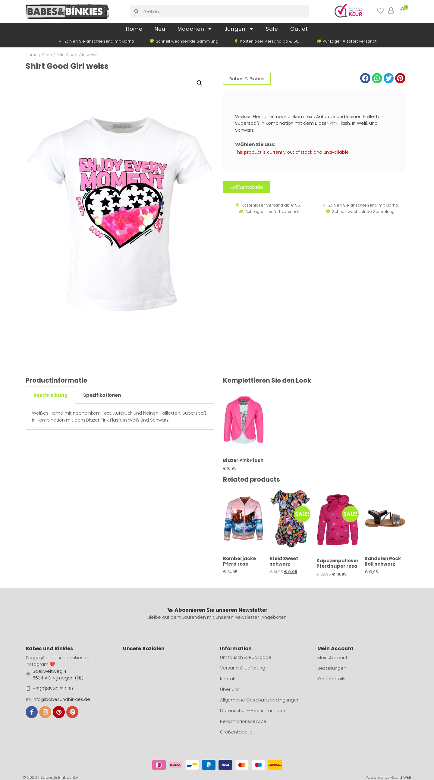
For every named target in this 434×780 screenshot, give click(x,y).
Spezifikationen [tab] (102, 395)
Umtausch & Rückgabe (245, 657)
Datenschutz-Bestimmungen (252, 710)
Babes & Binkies (246, 78)
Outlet (299, 29)
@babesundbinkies (62, 657)
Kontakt (228, 679)
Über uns (230, 689)
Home (134, 29)
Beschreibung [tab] (50, 395)
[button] (365, 78)
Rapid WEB (401, 777)
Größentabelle (236, 731)
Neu (160, 29)
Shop (47, 54)
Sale (272, 29)
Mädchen (195, 28)
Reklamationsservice (243, 721)
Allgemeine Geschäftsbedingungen (259, 700)
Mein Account (332, 657)
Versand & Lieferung (242, 668)
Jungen (239, 28)
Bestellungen (331, 668)
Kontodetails (331, 679)
